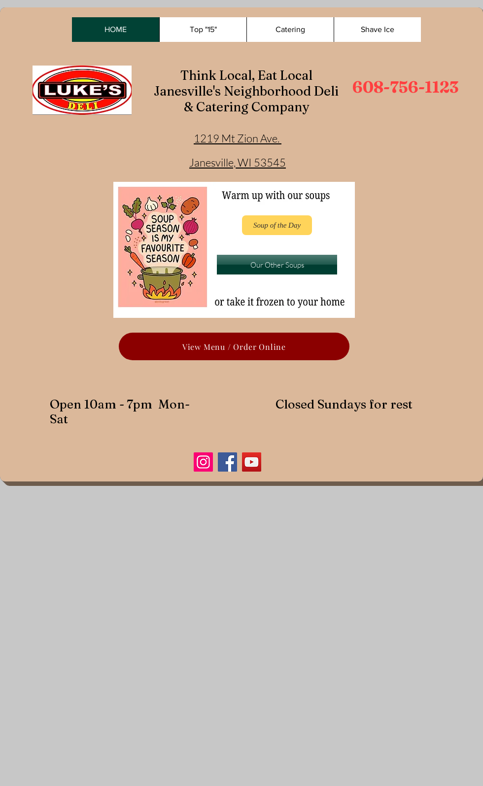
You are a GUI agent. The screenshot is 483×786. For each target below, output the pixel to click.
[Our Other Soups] (277, 264)
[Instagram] (203, 462)
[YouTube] (251, 462)
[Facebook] (227, 462)
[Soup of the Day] (277, 225)
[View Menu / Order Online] (234, 346)
